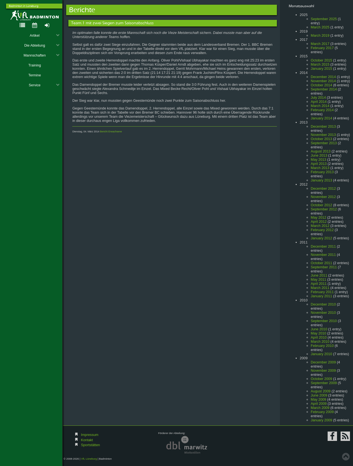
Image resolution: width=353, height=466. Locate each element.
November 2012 (323, 197)
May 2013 (318, 159)
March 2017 (320, 44)
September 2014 (324, 89)
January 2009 (321, 420)
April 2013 (319, 164)
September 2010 (324, 321)
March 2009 (320, 408)
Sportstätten (90, 445)
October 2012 (321, 205)
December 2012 (323, 188)
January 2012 (321, 238)
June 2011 (319, 275)
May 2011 (318, 279)
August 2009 (321, 391)
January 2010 (321, 354)
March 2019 (320, 35)
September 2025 (324, 19)
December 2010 (323, 304)
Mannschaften (41, 55)
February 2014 (322, 110)
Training (34, 65)
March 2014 (320, 106)
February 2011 (322, 292)
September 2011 (324, 267)
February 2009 (322, 412)
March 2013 (320, 168)
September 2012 (324, 209)
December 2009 (323, 362)
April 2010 (319, 337)
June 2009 (319, 395)
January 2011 (321, 296)
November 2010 (323, 312)
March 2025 (320, 27)
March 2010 (320, 341)
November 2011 (323, 255)
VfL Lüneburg (89, 458)
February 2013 (322, 172)
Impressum (89, 435)
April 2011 (319, 284)
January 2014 (321, 118)
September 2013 (324, 143)
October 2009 (321, 379)
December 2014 (323, 77)
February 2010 (322, 346)
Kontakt (87, 440)
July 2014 (318, 97)
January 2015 (321, 68)
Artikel (45, 35)
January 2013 (321, 180)
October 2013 (321, 139)
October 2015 (321, 60)
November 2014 (323, 81)
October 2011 (321, 263)
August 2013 (321, 151)
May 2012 (318, 217)
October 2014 (321, 85)
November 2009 (323, 370)
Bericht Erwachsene (111, 131)
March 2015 (320, 64)
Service (44, 85)
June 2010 (319, 329)
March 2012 (320, 226)
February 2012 (322, 230)
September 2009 (324, 383)
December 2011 (323, 246)
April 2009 (319, 403)
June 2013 (319, 155)
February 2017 (322, 48)
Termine (34, 75)
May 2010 (318, 333)
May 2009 (318, 399)
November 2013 (323, 135)
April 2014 (319, 102)
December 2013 (323, 126)
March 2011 (320, 288)
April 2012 (319, 221)
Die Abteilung (42, 45)
